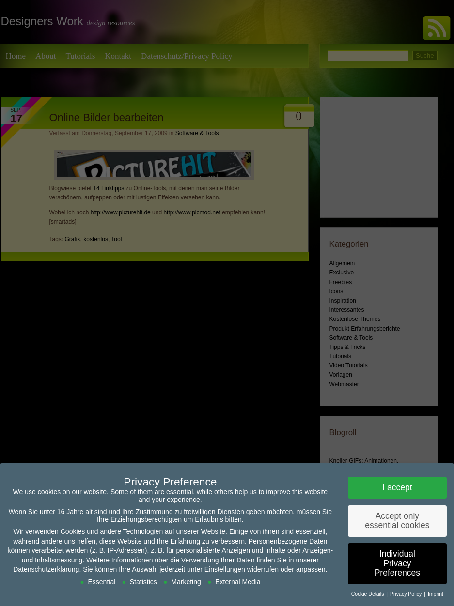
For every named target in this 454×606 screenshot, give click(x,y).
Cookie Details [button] (368, 594)
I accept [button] (397, 487)
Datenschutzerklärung (46, 569)
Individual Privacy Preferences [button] (397, 563)
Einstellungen (224, 569)
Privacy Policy (406, 594)
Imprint (435, 594)
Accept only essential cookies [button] (397, 520)
